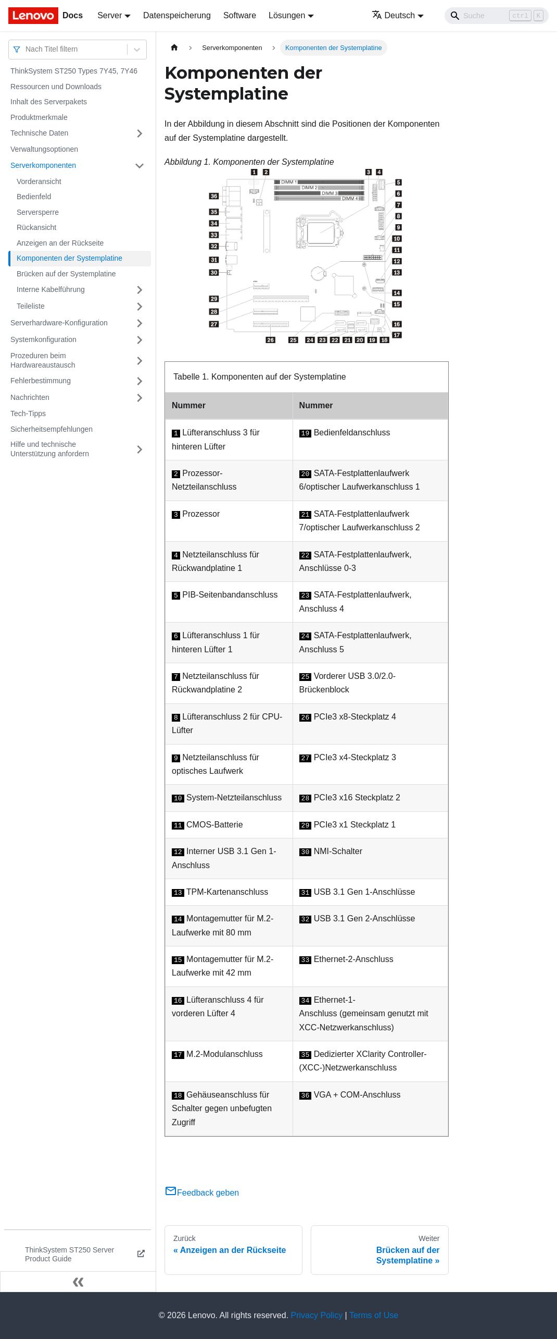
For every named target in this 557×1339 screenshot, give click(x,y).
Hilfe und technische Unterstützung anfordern (49, 449)
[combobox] (27, 49)
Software (239, 15)
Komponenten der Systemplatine (69, 258)
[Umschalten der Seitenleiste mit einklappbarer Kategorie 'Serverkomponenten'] (139, 165)
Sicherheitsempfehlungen (51, 429)
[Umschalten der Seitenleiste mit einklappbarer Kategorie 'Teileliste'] (139, 306)
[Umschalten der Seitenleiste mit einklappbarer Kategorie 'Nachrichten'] (139, 397)
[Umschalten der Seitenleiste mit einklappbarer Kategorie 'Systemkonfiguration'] (139, 340)
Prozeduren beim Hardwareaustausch (42, 360)
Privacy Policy (317, 1315)
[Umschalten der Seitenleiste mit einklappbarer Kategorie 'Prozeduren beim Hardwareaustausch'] (139, 360)
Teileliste (31, 306)
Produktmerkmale (39, 117)
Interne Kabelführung (51, 289)
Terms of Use (373, 1315)
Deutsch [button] (393, 15)
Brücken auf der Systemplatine (66, 274)
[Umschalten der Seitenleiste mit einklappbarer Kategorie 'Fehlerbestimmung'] (139, 381)
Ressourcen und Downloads (56, 86)
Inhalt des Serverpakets (48, 102)
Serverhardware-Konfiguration (59, 323)
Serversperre (38, 212)
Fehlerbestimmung (40, 380)
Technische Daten (39, 133)
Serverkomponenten (43, 165)
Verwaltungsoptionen (44, 149)
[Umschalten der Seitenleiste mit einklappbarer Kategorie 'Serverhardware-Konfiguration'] (139, 323)
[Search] (497, 15)
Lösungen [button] (287, 15)
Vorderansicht (39, 181)
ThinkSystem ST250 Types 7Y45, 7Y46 (73, 71)
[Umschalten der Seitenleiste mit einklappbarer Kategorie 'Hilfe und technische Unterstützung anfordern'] (139, 449)
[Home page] (174, 48)
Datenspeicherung (177, 15)
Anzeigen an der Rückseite (60, 243)
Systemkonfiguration (43, 339)
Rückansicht (36, 227)
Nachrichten (29, 397)
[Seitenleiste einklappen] (78, 1281)
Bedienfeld (34, 196)
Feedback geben (201, 1192)
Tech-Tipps (28, 413)
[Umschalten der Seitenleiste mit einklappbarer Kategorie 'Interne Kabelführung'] (139, 290)
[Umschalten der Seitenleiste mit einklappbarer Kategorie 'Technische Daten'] (139, 133)
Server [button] (109, 15)
